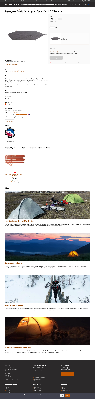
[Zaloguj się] (83, 4)
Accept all (67, 395)
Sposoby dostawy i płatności (12, 392)
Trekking (12, 9)
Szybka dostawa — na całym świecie (30, 1)
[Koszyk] (86, 4)
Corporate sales (37, 379)
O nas (63, 392)
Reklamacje (8, 388)
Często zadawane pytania (39, 377)
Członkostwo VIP (37, 388)
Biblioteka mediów (66, 390)
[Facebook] (62, 368)
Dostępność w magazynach (12, 64)
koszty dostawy (65, 19)
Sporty (58, 4)
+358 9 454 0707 (39, 368)
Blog (63, 387)
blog (74, 4)
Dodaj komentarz (9, 121)
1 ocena (22, 71)
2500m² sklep (71, 1)
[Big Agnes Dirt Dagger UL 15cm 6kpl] (15, 167)
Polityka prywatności (38, 390)
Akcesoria (31, 9)
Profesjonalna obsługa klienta (53, 1)
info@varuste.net (37, 370)
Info (79, 4)
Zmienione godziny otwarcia (12, 379)
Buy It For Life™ (86, 1)
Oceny (9, 1)
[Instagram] (65, 368)
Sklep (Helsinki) (54, 52)
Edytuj (62, 395)
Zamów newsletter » (67, 373)
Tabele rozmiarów (66, 388)
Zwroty (7, 387)
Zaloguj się (36, 387)
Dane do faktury (37, 380)
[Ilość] (52, 27)
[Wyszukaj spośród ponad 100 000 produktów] (37, 4)
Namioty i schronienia (22, 9)
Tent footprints (38, 9)
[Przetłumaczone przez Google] (10, 115)
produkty (66, 4)
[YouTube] (68, 368)
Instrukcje (8, 390)
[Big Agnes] (10, 135)
